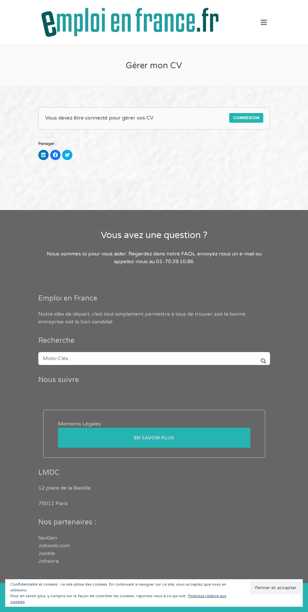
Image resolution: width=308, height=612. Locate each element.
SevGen (47, 538)
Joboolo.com (54, 545)
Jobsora (48, 561)
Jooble (46, 553)
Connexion (246, 117)
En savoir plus (154, 438)
